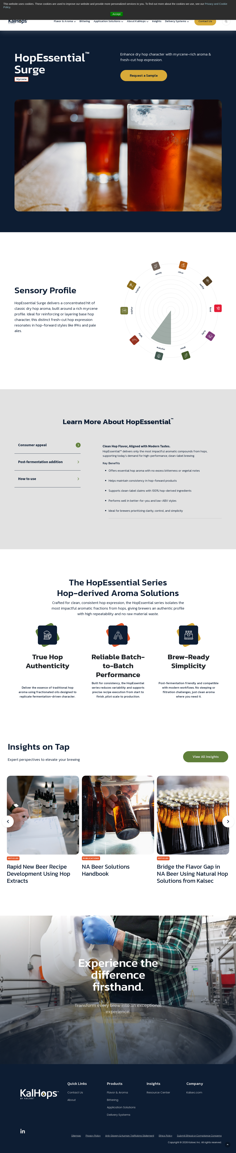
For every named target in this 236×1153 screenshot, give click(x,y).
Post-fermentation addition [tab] (40, 462)
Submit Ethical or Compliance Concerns (199, 1135)
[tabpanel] (162, 481)
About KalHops (136, 21)
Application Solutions (107, 21)
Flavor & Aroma (63, 21)
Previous (8, 821)
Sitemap (76, 1135)
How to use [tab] (27, 478)
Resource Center (158, 1092)
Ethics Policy (165, 1135)
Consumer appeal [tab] (32, 445)
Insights (156, 21)
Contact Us (205, 21)
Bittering (84, 21)
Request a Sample (144, 75)
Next (228, 821)
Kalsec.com (194, 1092)
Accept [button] (117, 14)
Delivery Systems (175, 21)
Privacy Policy (93, 1135)
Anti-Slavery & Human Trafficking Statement (129, 1135)
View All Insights (206, 756)
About (71, 1100)
